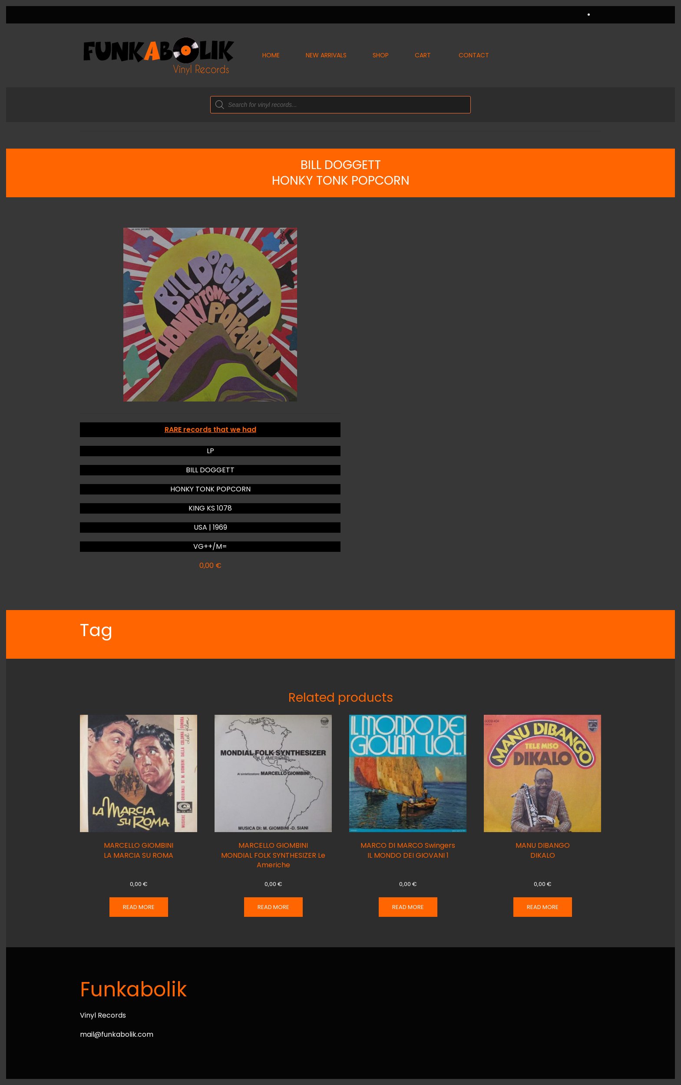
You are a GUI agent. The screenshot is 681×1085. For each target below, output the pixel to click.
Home (271, 55)
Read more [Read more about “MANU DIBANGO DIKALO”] (543, 907)
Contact (474, 55)
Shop (381, 55)
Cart (423, 55)
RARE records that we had (210, 430)
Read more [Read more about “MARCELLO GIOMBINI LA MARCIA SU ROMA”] (139, 907)
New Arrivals (326, 55)
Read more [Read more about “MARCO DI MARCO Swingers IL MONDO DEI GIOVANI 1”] (408, 907)
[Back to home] (158, 55)
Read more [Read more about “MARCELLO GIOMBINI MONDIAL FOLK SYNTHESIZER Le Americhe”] (273, 907)
